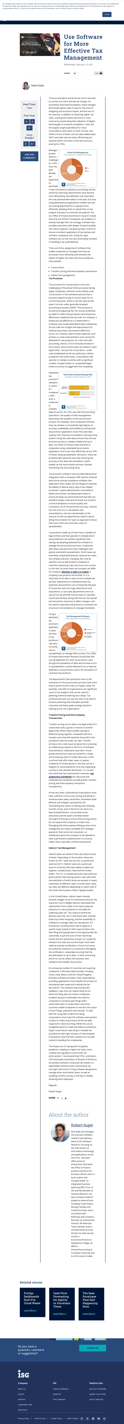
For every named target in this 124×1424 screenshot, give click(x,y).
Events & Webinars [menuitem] (61, 1388)
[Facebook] (58, 1097)
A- (27, 121)
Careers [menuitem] (21, 1393)
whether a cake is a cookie (75, 571)
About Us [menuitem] (22, 1388)
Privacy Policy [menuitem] (23, 1418)
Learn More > (30, 1309)
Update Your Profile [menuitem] (97, 1393)
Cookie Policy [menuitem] (56, 1418)
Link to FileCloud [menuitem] (96, 1399)
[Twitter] (62, 1098)
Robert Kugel (82, 1125)
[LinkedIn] (65, 1098)
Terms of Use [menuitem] (40, 1418)
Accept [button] (107, 14)
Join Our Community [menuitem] (97, 1388)
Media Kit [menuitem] (57, 1393)
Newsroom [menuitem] (22, 1409)
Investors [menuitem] (22, 1399)
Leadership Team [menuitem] (25, 1404)
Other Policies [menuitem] (72, 1418)
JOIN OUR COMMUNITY (29, 156)
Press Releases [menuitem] (59, 1399)
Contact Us (92, 1347)
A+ (29, 128)
